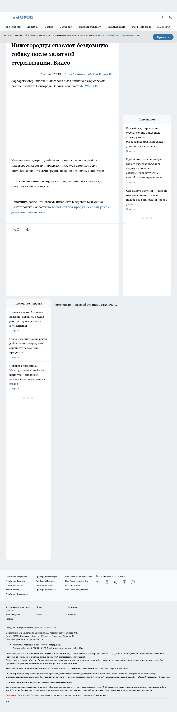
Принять (163, 37)
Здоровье (66, 26)
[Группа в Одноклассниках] (107, 582)
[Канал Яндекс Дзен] (124, 582)
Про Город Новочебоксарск (78, 576)
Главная (9, 618)
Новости (72, 614)
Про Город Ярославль (46, 589)
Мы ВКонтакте (117, 26)
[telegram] (28, 229)
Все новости (13, 26)
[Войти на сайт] (170, 17)
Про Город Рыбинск (45, 585)
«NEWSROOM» (90, 86)
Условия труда (13, 614)
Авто (39, 614)
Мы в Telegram (141, 26)
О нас (39, 607)
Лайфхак (32, 26)
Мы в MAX (163, 26)
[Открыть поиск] (161, 17)
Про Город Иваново (45, 581)
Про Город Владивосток (76, 589)
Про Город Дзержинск (16, 576)
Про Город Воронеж (15, 581)
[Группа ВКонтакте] (98, 582)
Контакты (72, 607)
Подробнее (164, 677)
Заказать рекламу (89, 26)
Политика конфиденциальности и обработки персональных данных (39, 682)
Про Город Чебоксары (46, 576)
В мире (49, 26)
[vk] (17, 229)
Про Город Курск (14, 585)
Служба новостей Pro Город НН (89, 74)
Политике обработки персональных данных (120, 35)
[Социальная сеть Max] (133, 582)
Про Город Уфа (72, 585)
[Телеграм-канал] (115, 582)
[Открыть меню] (7, 17)
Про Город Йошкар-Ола (76, 581)
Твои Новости (12, 589)
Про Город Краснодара (17, 594)
